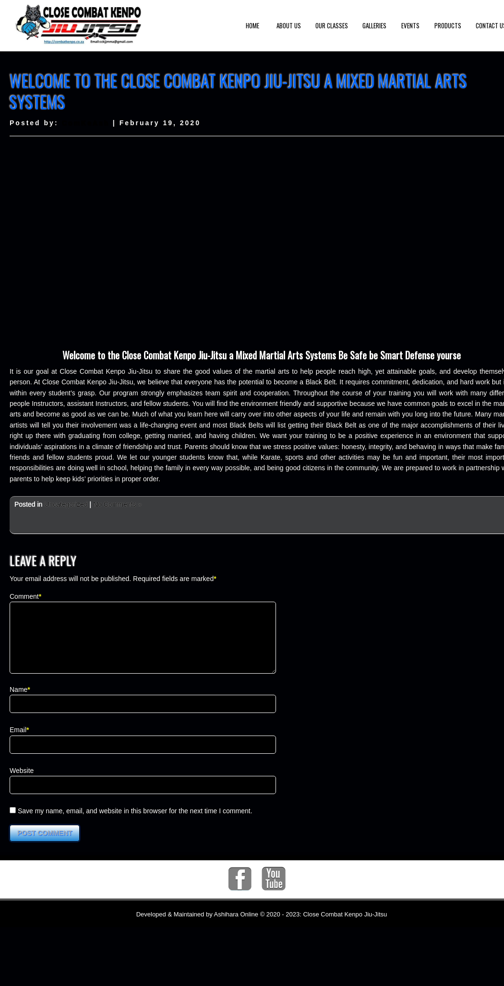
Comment (24, 596)
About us (288, 25)
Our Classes (331, 25)
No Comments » (117, 504)
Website (22, 782)
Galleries (374, 25)
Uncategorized (65, 504)
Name (18, 701)
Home (252, 25)
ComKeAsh (85, 123)
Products (447, 25)
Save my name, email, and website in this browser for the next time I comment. (135, 822)
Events (410, 25)
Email (18, 741)
